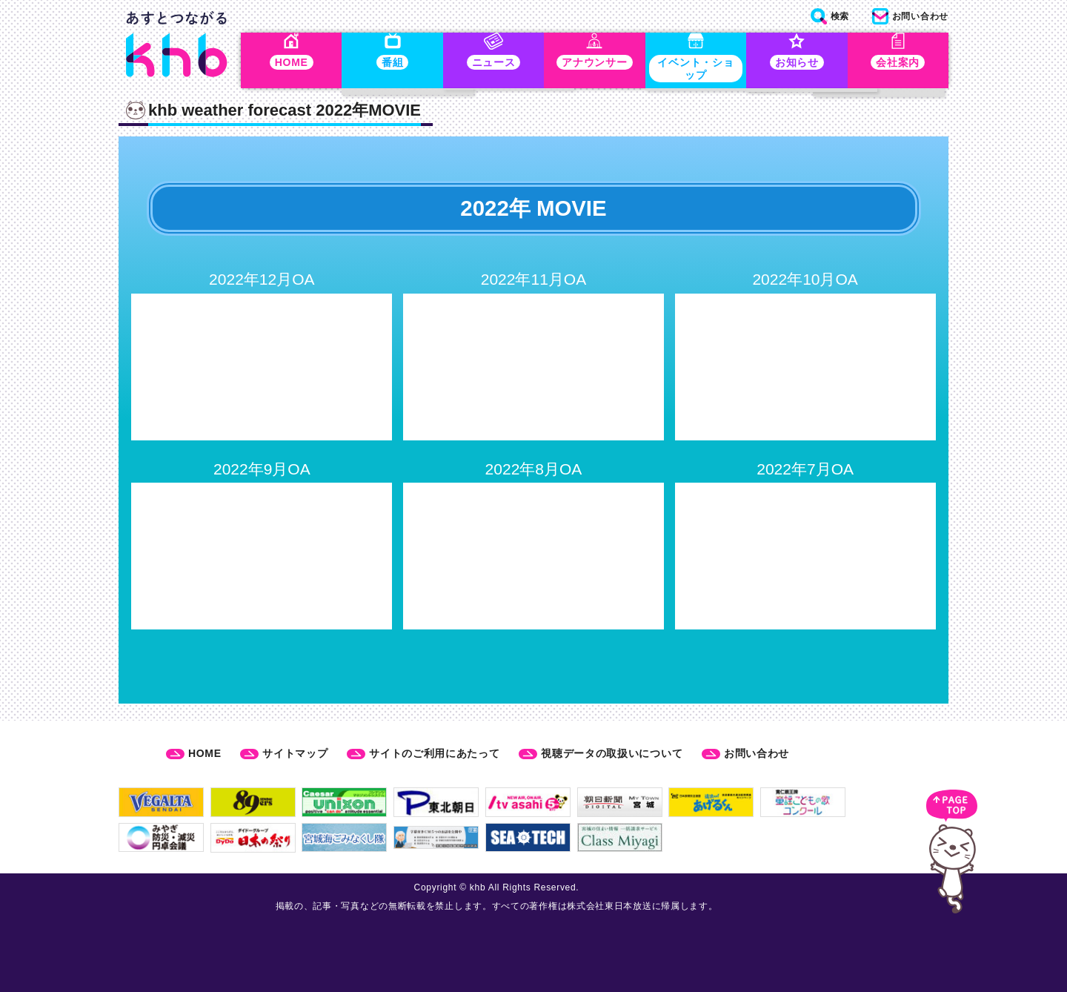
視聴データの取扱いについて (611, 754)
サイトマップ (295, 754)
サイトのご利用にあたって (434, 754)
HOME (205, 754)
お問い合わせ (756, 754)
